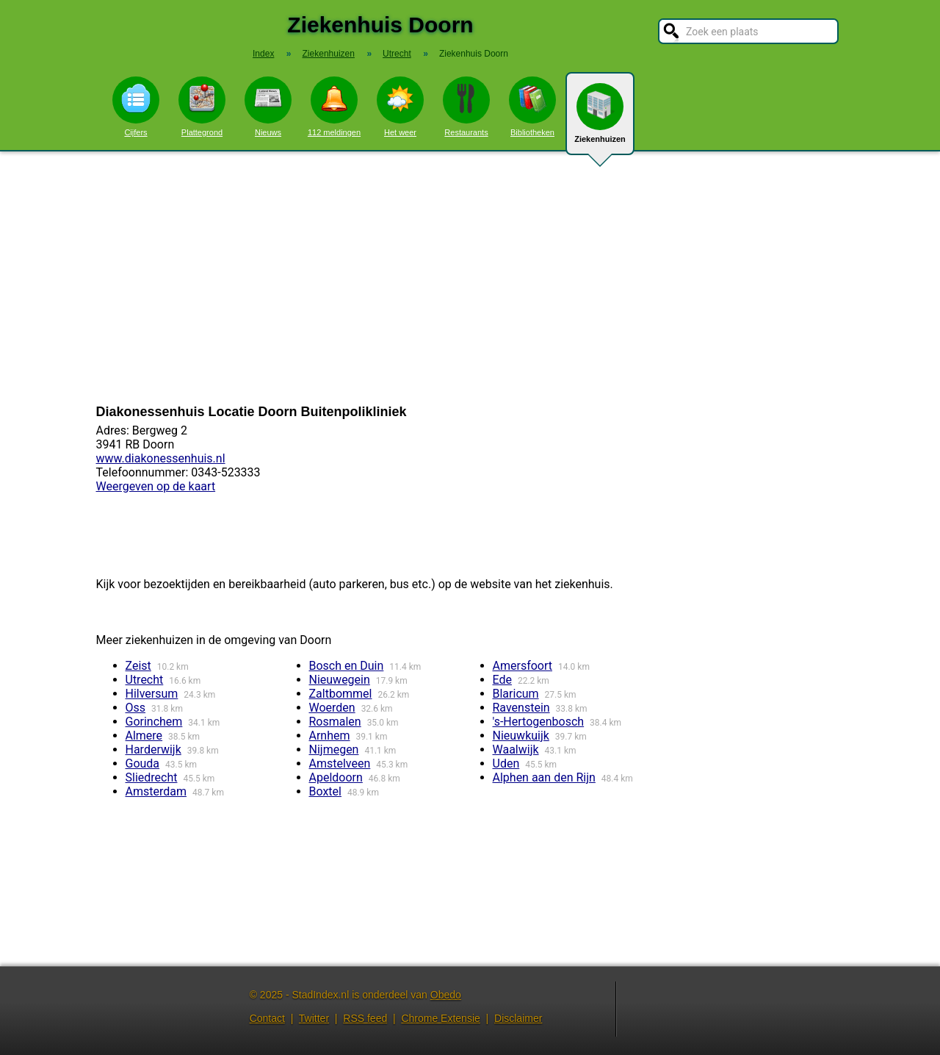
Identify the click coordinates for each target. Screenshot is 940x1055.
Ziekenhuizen (600, 119)
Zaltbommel (340, 694)
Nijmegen (334, 750)
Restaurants (466, 106)
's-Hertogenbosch (539, 722)
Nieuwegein (339, 680)
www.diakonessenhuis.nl (160, 458)
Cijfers (135, 106)
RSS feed (365, 1018)
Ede (502, 680)
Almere (144, 736)
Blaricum (516, 694)
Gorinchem (154, 722)
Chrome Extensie (440, 1018)
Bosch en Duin (346, 666)
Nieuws (268, 106)
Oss (136, 708)
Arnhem (329, 736)
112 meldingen (334, 106)
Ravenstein (521, 708)
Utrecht (145, 680)
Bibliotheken (532, 106)
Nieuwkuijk (521, 736)
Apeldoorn (336, 777)
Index (263, 54)
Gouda (143, 763)
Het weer (400, 106)
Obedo (445, 995)
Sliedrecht (152, 777)
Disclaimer (518, 1018)
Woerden (332, 708)
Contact (267, 1018)
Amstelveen (340, 763)
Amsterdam (156, 791)
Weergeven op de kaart (156, 486)
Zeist (138, 666)
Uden (506, 763)
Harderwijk (153, 750)
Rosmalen (335, 722)
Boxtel (325, 791)
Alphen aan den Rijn (544, 777)
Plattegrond (201, 106)
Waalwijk (516, 750)
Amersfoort (523, 666)
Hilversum (152, 694)
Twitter (314, 1018)
